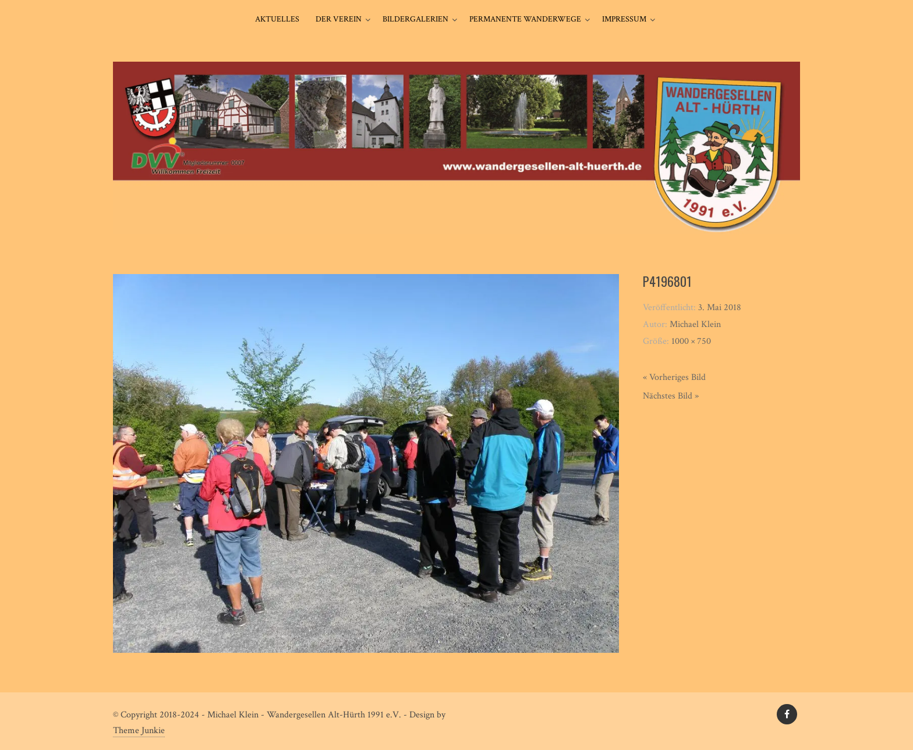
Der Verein (339, 19)
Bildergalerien (415, 19)
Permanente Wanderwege (525, 19)
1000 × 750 (691, 341)
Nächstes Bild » (671, 396)
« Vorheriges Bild (674, 377)
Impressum (624, 19)
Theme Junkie (139, 730)
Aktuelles (277, 19)
